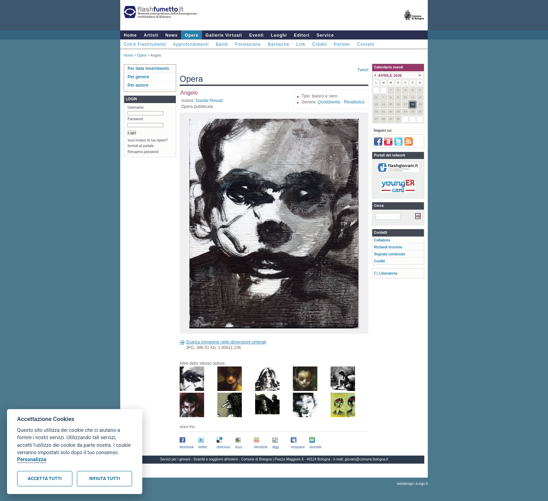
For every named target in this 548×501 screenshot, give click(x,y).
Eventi (256, 35)
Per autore (138, 85)
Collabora (382, 240)
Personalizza (31, 460)
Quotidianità (329, 102)
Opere (192, 35)
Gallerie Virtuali (224, 35)
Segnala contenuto (389, 254)
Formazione (248, 44)
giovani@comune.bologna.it (366, 459)
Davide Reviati (209, 100)
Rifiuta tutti (104, 478)
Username (136, 107)
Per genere (138, 76)
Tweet (362, 69)
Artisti (151, 35)
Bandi (222, 44)
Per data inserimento (148, 68)
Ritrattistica (354, 102)
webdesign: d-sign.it (412, 484)
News (171, 35)
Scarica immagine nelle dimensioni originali (226, 342)
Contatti (365, 44)
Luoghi (279, 35)
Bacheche (278, 44)
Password (135, 119)
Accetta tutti (45, 478)
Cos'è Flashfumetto (145, 44)
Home (130, 35)
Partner (342, 44)
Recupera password (143, 152)
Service (325, 35)
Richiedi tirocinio (388, 247)
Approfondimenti (191, 44)
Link (300, 44)
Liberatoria (388, 273)
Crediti (319, 44)
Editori (302, 35)
